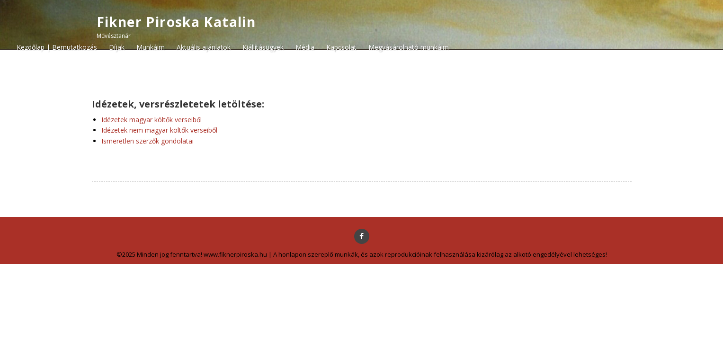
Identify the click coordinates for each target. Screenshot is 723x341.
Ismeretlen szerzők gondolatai (147, 140)
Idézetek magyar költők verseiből (151, 119)
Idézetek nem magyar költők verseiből (159, 130)
